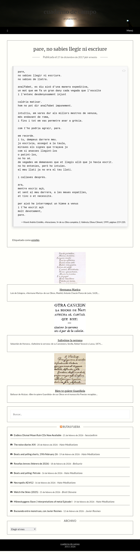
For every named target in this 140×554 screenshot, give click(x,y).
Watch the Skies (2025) (26, 492)
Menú (130, 30)
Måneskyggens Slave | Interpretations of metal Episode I (43, 501)
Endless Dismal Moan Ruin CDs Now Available (37, 435)
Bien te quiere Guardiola (70, 390)
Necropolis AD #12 (24, 482)
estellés (35, 239)
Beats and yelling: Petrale (27, 473)
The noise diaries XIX (25, 444)
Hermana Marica (70, 289)
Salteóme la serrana (70, 340)
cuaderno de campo (70, 11)
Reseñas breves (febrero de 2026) (31, 463)
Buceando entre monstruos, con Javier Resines (38, 511)
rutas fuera (71, 426)
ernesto (94, 57)
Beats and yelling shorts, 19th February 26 (36, 454)
